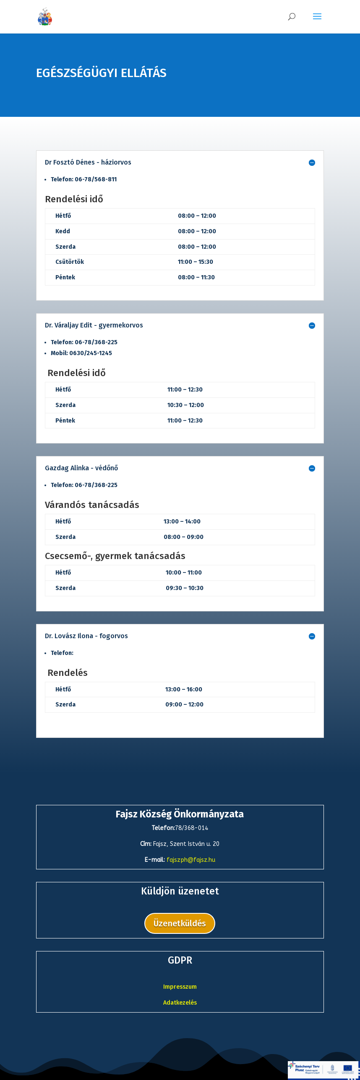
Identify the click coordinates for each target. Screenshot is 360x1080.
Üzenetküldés (180, 923)
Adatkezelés (180, 1002)
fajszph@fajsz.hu (191, 859)
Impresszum (180, 986)
